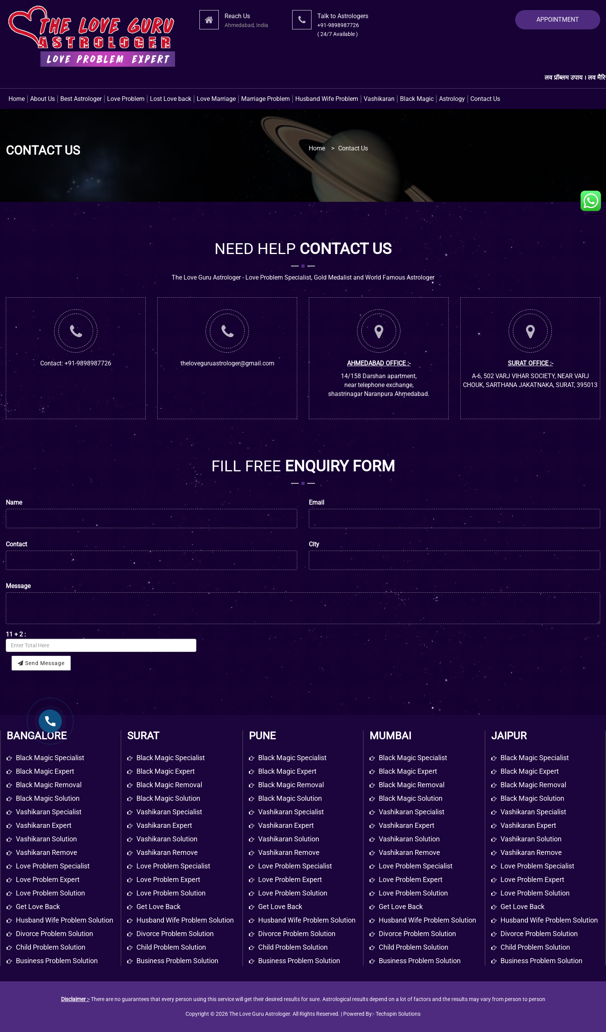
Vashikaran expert (43, 825)
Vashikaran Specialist (169, 812)
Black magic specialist (50, 758)
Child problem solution (50, 947)
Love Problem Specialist (173, 866)
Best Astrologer (81, 98)
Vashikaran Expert (164, 825)
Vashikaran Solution (166, 839)
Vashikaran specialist (49, 812)
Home (17, 98)
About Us (42, 98)
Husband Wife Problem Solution (185, 920)
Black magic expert (45, 771)
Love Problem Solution (171, 893)
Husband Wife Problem (326, 98)
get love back (38, 906)
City (314, 544)
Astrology (452, 98)
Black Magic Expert (165, 771)
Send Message (41, 663)
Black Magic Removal (169, 785)
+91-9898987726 (338, 25)
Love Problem (126, 98)
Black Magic (417, 98)
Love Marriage (216, 98)
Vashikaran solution (46, 839)
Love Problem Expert (168, 879)
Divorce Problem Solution (175, 934)
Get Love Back (158, 906)
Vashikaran (379, 98)
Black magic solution (48, 798)
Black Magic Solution (168, 798)
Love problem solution (50, 893)
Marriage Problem (265, 98)
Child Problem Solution (171, 947)
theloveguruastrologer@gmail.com (227, 363)
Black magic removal (49, 785)
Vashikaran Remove (167, 852)
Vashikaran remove (46, 852)
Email (316, 502)
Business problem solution (57, 961)
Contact (16, 544)
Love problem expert (48, 879)
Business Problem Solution (177, 961)
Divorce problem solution (54, 934)
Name (14, 502)
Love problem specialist (53, 866)
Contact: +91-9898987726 (75, 363)
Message (18, 586)
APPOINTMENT (557, 19)
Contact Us (485, 98)
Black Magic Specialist (170, 758)
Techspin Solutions (398, 1014)
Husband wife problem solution (64, 920)
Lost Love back (170, 98)
